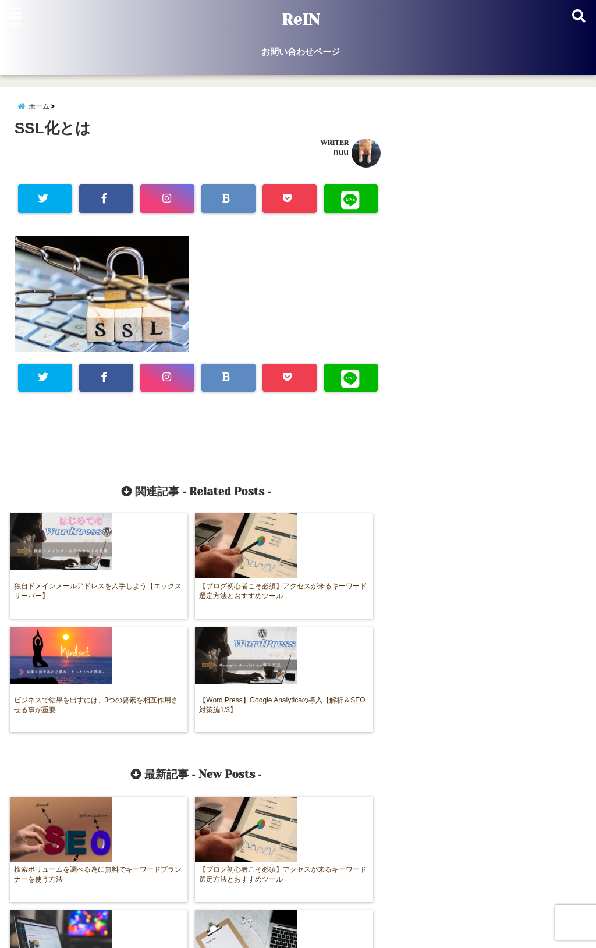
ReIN (300, 20)
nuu (341, 156)
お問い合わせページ (300, 51)
